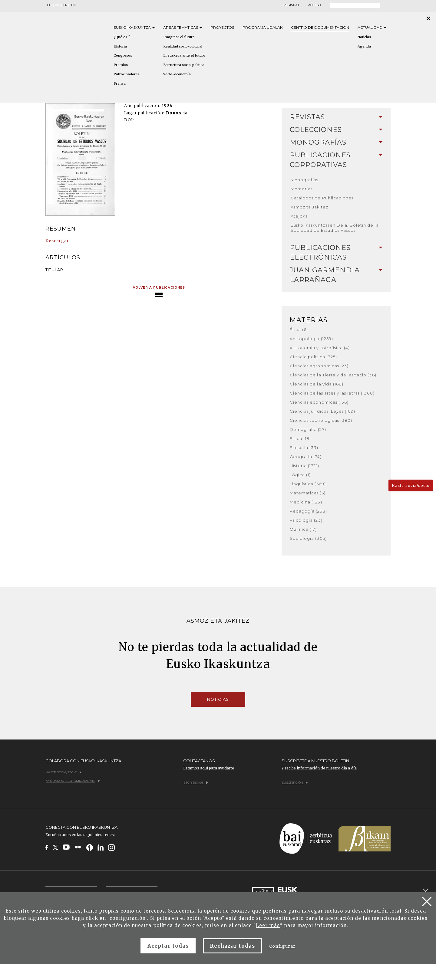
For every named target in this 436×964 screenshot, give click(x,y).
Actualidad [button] (372, 27)
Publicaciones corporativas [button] (336, 160)
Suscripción (295, 783)
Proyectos (222, 27)
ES (57, 5)
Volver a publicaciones (159, 288)
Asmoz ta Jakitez (309, 207)
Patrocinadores (127, 74)
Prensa (120, 83)
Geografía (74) (306, 456)
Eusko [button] (134, 27)
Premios (121, 65)
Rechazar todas (232, 946)
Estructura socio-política (183, 65)
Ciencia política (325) (313, 356)
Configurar (282, 946)
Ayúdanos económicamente (73, 781)
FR (65, 5)
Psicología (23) (306, 520)
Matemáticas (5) (307, 492)
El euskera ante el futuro (184, 55)
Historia (120, 46)
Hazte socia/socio (411, 485)
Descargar (57, 240)
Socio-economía (177, 74)
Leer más (268, 925)
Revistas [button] (336, 117)
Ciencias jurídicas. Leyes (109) (322, 411)
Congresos (123, 55)
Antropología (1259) (311, 338)
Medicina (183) (306, 502)
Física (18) (300, 438)
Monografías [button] (336, 142)
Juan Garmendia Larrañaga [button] (336, 275)
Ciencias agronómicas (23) (319, 365)
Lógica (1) (300, 474)
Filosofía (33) (304, 447)
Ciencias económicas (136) (319, 402)
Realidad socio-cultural (182, 46)
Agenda (364, 46)
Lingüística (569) (308, 483)
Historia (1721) (304, 465)
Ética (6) (299, 329)
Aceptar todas (168, 946)
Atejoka (299, 216)
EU (49, 5)
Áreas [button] (182, 27)
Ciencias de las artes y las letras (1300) (332, 393)
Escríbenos (195, 783)
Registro (291, 5)
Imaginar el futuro (179, 37)
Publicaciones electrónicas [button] (336, 252)
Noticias (364, 37)
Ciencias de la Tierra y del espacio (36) (333, 374)
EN (73, 5)
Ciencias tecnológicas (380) (321, 420)
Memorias (301, 188)
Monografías (304, 179)
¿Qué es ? (122, 37)
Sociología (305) (308, 538)
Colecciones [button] (336, 130)
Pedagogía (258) (308, 511)
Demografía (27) (308, 429)
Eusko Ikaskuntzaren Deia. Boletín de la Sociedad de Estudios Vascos (335, 228)
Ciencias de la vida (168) (316, 384)
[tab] (336, 117)
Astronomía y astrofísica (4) (320, 347)
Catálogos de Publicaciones (322, 197)
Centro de (320, 27)
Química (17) (303, 529)
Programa (262, 27)
